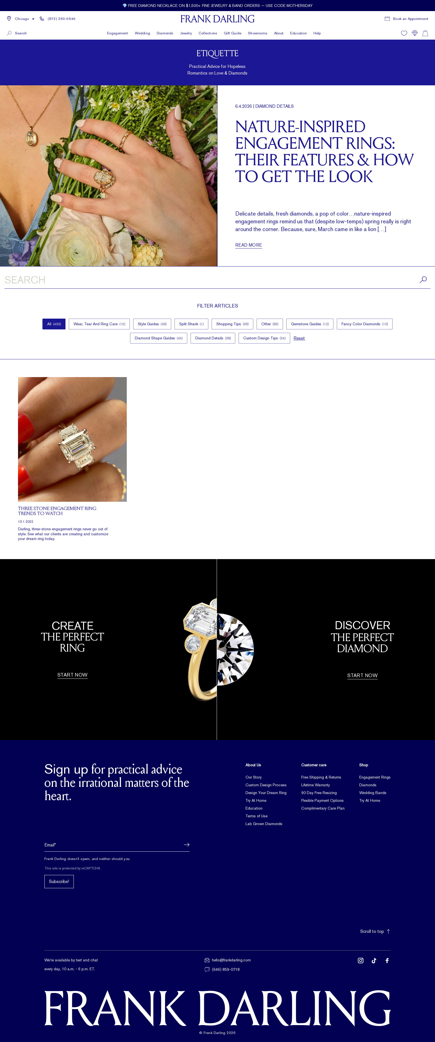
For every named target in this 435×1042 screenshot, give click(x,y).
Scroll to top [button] (375, 931)
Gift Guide (232, 33)
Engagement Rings (375, 777)
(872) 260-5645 (61, 19)
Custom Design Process (266, 785)
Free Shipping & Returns (321, 777)
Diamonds (367, 785)
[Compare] (415, 33)
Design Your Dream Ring (266, 792)
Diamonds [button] (165, 33)
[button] (21, 19)
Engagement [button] (117, 33)
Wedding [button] (142, 33)
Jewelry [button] (186, 33)
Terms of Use (256, 816)
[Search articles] (217, 281)
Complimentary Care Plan (323, 808)
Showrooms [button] (257, 33)
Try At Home (256, 800)
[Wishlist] (404, 33)
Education (298, 33)
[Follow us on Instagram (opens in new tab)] (360, 964)
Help (317, 33)
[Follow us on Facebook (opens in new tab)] (387, 964)
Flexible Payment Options (322, 800)
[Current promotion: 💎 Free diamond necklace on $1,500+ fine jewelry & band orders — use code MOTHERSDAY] (217, 5)
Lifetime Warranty (315, 785)
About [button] (279, 33)
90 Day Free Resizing (319, 792)
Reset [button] (299, 338)
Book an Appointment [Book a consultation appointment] (410, 19)
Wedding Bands (372, 792)
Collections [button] (208, 33)
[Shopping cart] (425, 33)
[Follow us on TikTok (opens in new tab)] (374, 964)
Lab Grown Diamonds (264, 823)
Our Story (254, 777)
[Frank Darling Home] (217, 19)
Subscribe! (59, 881)
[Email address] (116, 844)
